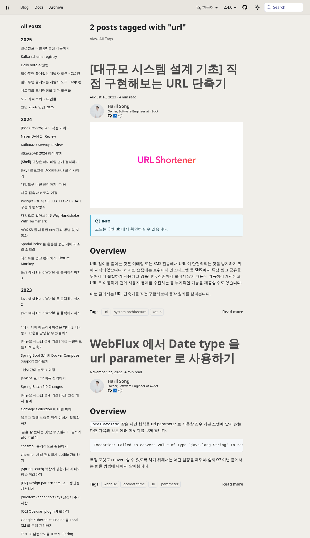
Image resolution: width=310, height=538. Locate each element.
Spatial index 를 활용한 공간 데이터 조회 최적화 (50, 247)
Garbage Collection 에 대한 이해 (46, 409)
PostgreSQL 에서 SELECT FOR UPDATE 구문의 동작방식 (51, 204)
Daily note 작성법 (34, 65)
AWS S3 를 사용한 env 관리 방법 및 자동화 (50, 232)
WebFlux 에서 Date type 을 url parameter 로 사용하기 (165, 351)
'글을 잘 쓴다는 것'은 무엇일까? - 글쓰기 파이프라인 (51, 434)
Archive (56, 7)
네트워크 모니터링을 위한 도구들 (46, 90)
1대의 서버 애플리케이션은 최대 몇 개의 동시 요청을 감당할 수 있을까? (51, 330)
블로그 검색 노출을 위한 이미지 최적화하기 (50, 420)
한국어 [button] (205, 7)
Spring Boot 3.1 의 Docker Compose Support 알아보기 (50, 358)
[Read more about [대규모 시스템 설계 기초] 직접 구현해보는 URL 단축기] (232, 311)
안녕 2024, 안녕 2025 (37, 107)
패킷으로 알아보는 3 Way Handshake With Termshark (50, 218)
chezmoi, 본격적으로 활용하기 (44, 446)
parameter (169, 484)
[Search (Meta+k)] (283, 7)
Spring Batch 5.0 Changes (42, 386)
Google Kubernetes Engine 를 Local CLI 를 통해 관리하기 (49, 522)
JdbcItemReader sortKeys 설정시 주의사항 (51, 500)
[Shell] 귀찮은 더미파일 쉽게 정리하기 (50, 161)
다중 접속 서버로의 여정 (39, 192)
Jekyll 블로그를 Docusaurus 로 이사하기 (50, 173)
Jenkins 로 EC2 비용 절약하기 (43, 378)
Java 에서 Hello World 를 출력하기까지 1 (51, 315)
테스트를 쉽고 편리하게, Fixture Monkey (45, 261)
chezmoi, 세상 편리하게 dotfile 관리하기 (50, 457)
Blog (24, 7)
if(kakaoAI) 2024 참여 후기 (41, 153)
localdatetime (134, 484)
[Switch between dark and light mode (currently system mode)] (257, 7)
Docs (38, 7)
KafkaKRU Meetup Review (42, 144)
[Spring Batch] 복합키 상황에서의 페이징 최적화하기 (51, 471)
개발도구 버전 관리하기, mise (43, 184)
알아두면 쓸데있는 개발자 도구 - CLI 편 (50, 73)
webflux (110, 484)
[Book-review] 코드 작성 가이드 (45, 127)
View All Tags (101, 39)
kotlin (157, 312)
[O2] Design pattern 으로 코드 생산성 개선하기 (50, 485)
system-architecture (130, 312)
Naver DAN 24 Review (38, 136)
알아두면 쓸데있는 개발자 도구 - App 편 (51, 82)
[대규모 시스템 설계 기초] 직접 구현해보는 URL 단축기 (51, 344)
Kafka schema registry (39, 56)
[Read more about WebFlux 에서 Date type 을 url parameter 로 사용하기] (232, 484)
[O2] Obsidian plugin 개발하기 (45, 511)
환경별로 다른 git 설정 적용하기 (45, 48)
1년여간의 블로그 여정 (38, 369)
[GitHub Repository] (245, 7)
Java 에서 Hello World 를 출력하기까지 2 (51, 301)
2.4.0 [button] (228, 7)
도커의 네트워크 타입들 (38, 98)
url (106, 312)
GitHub (114, 229)
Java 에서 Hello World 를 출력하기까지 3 (51, 275)
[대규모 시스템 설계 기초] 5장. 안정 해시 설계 (50, 398)
